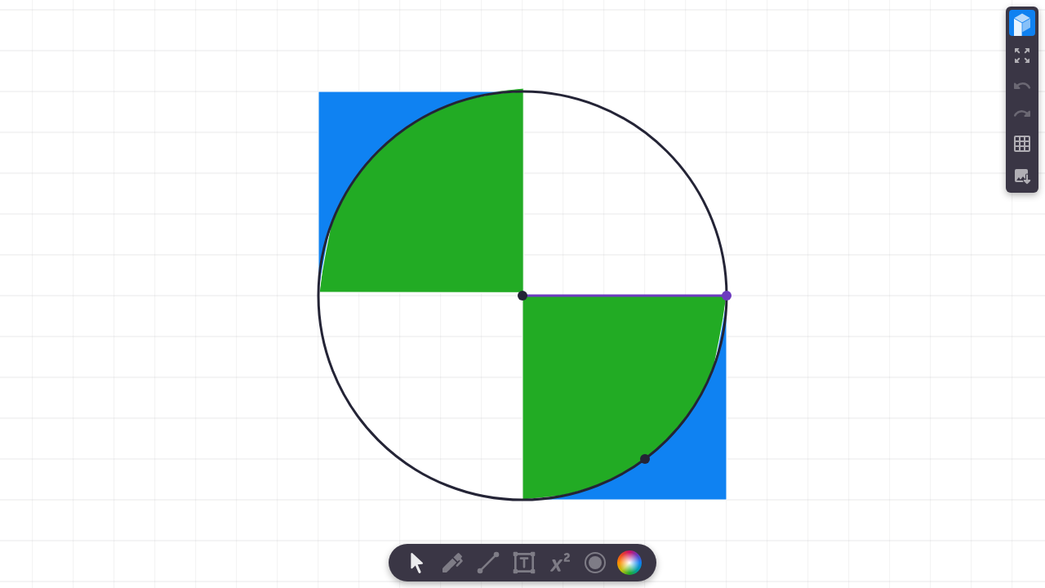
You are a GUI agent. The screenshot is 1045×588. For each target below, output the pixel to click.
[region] (522, 294)
